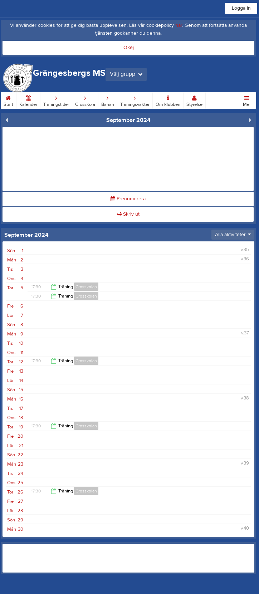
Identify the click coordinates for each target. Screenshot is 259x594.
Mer (247, 99)
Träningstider (56, 99)
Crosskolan (86, 287)
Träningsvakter (135, 99)
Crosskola (85, 99)
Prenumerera (128, 199)
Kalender (28, 99)
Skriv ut (128, 214)
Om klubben (168, 99)
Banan (107, 99)
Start (8, 99)
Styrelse (194, 99)
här (178, 25)
